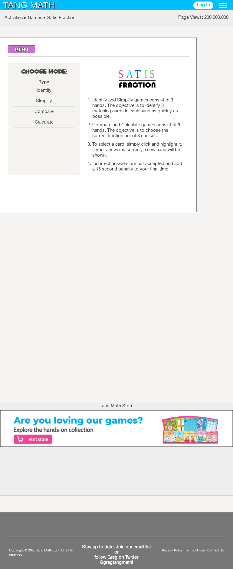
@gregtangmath (116, 563)
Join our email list (133, 547)
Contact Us (215, 550)
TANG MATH (29, 5)
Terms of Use (195, 550)
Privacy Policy (172, 550)
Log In (203, 5)
